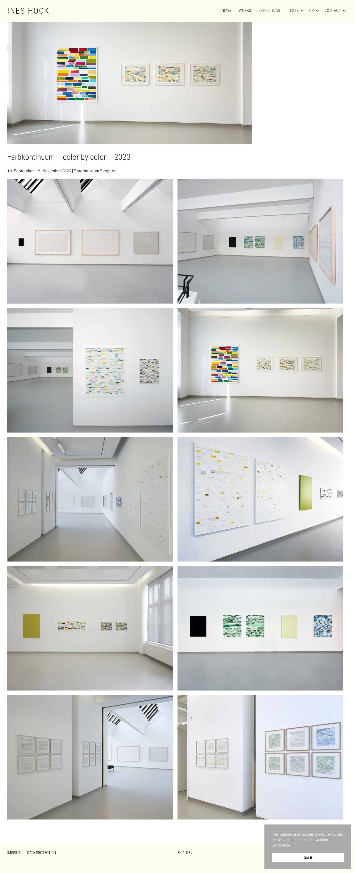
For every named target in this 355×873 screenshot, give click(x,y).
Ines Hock (28, 11)
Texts (295, 10)
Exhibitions (270, 10)
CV (313, 10)
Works (245, 10)
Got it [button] (308, 857)
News (227, 10)
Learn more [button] (281, 845)
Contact (334, 10)
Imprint (13, 852)
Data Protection (41, 852)
